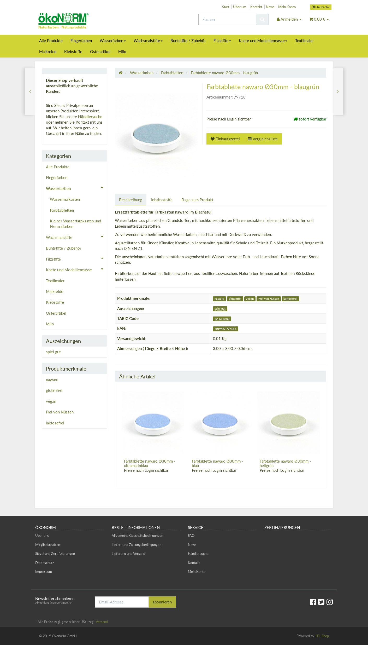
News (270, 7)
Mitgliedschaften (47, 545)
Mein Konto (287, 7)
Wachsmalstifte (148, 40)
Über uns (240, 7)
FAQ (191, 535)
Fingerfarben (81, 40)
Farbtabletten (62, 210)
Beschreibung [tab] (130, 199)
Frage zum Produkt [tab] (197, 199)
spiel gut (220, 308)
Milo (122, 51)
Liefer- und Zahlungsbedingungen (136, 545)
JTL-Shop (322, 636)
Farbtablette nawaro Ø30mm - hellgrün (285, 463)
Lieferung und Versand (128, 553)
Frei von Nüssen (268, 298)
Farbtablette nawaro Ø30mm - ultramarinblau (149, 463)
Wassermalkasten (65, 199)
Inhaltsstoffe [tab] (162, 199)
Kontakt (256, 7)
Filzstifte (222, 40)
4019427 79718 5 (225, 328)
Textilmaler (304, 40)
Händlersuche (90, 116)
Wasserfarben (113, 40)
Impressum (43, 571)
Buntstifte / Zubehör (188, 40)
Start (225, 7)
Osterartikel (100, 51)
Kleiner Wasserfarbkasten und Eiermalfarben (75, 223)
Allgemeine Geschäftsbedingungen (137, 535)
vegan (250, 298)
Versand (102, 622)
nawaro (219, 298)
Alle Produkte (51, 40)
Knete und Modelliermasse (263, 40)
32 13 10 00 (222, 318)
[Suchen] (227, 19)
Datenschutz (44, 563)
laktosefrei (290, 298)
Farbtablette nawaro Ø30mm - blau (217, 463)
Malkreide (47, 51)
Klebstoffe (73, 51)
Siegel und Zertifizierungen (55, 553)
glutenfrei (235, 298)
